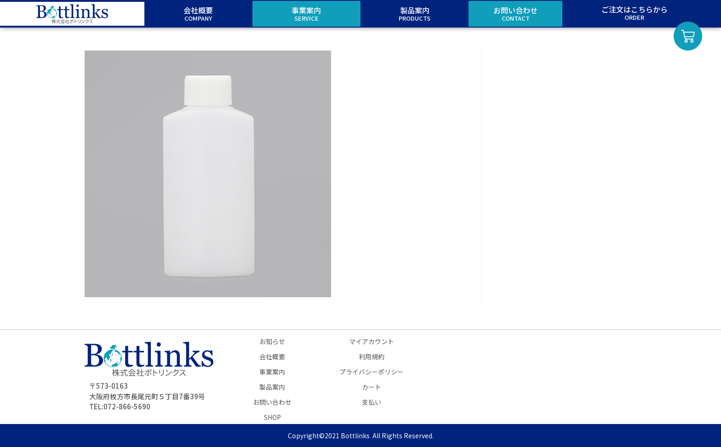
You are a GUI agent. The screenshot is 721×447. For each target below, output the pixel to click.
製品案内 (272, 386)
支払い (371, 402)
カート (371, 386)
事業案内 (272, 371)
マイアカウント (371, 341)
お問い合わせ (272, 402)
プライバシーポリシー (371, 371)
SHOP (272, 417)
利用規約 (371, 356)
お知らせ (272, 341)
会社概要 (272, 356)
